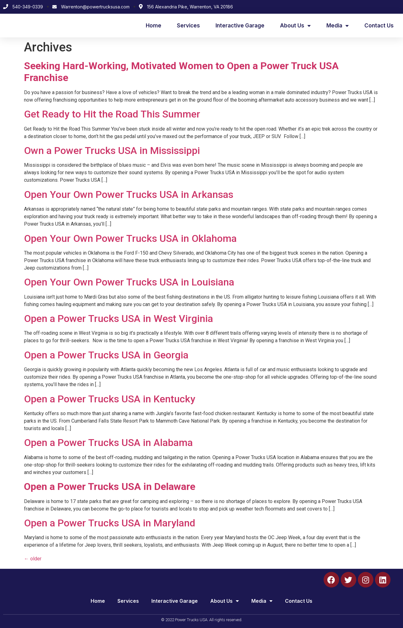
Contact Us (379, 25)
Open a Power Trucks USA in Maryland (109, 523)
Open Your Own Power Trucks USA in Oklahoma (130, 238)
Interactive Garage (240, 25)
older (32, 559)
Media (337, 25)
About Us (295, 25)
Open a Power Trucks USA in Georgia (106, 355)
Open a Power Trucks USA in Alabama (108, 442)
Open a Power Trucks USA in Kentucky (109, 399)
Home (153, 25)
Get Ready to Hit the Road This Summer (112, 114)
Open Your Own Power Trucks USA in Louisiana (129, 282)
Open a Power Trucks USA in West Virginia (118, 318)
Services (188, 25)
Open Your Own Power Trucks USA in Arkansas (128, 194)
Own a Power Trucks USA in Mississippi (112, 150)
